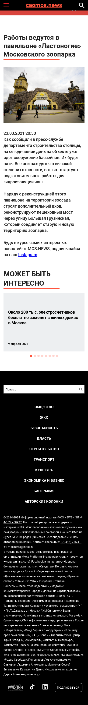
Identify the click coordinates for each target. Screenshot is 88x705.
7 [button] (53, 356)
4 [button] (42, 356)
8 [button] (57, 356)
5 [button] (46, 356)
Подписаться (68, 687)
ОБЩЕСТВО (44, 407)
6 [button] (50, 356)
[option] (44, 322)
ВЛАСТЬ (44, 438)
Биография (44, 491)
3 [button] (38, 356)
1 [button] (31, 356)
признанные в (65, 620)
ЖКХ (44, 417)
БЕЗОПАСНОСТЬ (44, 428)
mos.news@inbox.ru (21, 547)
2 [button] (35, 356)
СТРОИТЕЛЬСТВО (44, 449)
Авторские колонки (44, 501)
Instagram (27, 254)
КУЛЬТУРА (44, 470)
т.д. (39, 674)
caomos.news (44, 5)
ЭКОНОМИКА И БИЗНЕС (44, 480)
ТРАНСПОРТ (44, 459)
